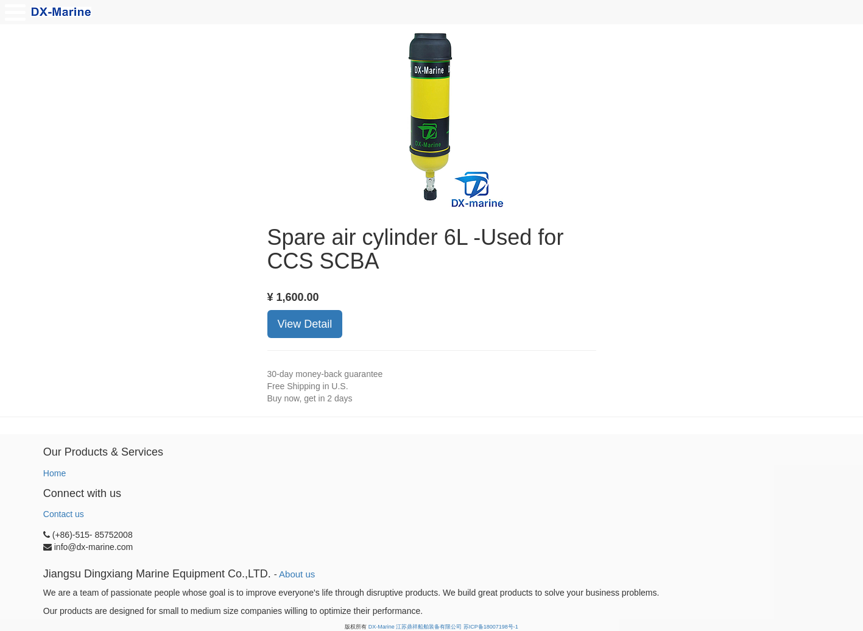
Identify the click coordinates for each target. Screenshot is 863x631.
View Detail (305, 324)
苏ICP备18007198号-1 (490, 627)
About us (297, 574)
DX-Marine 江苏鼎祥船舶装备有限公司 (415, 627)
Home (54, 473)
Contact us (63, 514)
